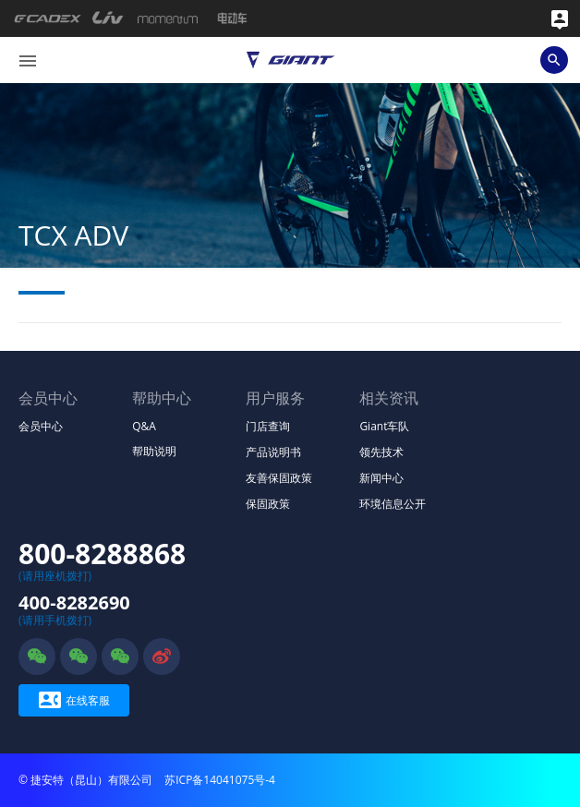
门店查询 (268, 426)
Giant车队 (384, 426)
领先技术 (381, 452)
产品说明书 (273, 452)
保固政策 (268, 504)
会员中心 (40, 426)
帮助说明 (154, 451)
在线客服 (74, 700)
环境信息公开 (392, 504)
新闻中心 (381, 478)
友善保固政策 (279, 478)
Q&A (144, 426)
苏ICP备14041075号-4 (219, 780)
